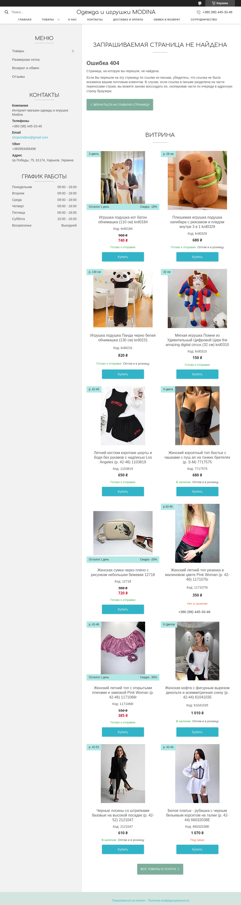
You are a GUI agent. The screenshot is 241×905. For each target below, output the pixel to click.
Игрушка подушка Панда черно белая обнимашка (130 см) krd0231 (123, 337)
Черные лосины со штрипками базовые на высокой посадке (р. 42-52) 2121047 (123, 815)
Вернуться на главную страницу (122, 104)
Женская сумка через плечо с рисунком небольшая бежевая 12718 (123, 572)
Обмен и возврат (167, 19)
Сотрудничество (204, 19)
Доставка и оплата (128, 19)
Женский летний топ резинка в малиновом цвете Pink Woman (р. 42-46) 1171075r (197, 574)
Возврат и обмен (25, 68)
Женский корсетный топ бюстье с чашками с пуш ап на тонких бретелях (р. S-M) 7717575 (197, 457)
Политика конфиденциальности (168, 900)
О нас (72, 19)
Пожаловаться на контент (129, 900)
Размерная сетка (26, 59)
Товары (48, 19)
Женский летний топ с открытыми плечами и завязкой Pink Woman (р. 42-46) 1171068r (123, 692)
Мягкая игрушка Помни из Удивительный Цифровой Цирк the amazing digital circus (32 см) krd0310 (197, 340)
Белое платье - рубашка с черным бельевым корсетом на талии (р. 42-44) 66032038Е (197, 815)
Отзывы (18, 76)
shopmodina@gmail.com (30, 137)
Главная (24, 19)
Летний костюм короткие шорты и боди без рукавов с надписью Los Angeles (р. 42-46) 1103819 (123, 457)
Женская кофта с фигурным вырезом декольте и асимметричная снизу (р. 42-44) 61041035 (197, 692)
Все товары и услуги (158, 869)
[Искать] (6, 12)
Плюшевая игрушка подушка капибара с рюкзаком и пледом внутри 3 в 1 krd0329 (197, 222)
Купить (123, 257)
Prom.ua (140, 896)
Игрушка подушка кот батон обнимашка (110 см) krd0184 (123, 219)
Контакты (95, 19)
